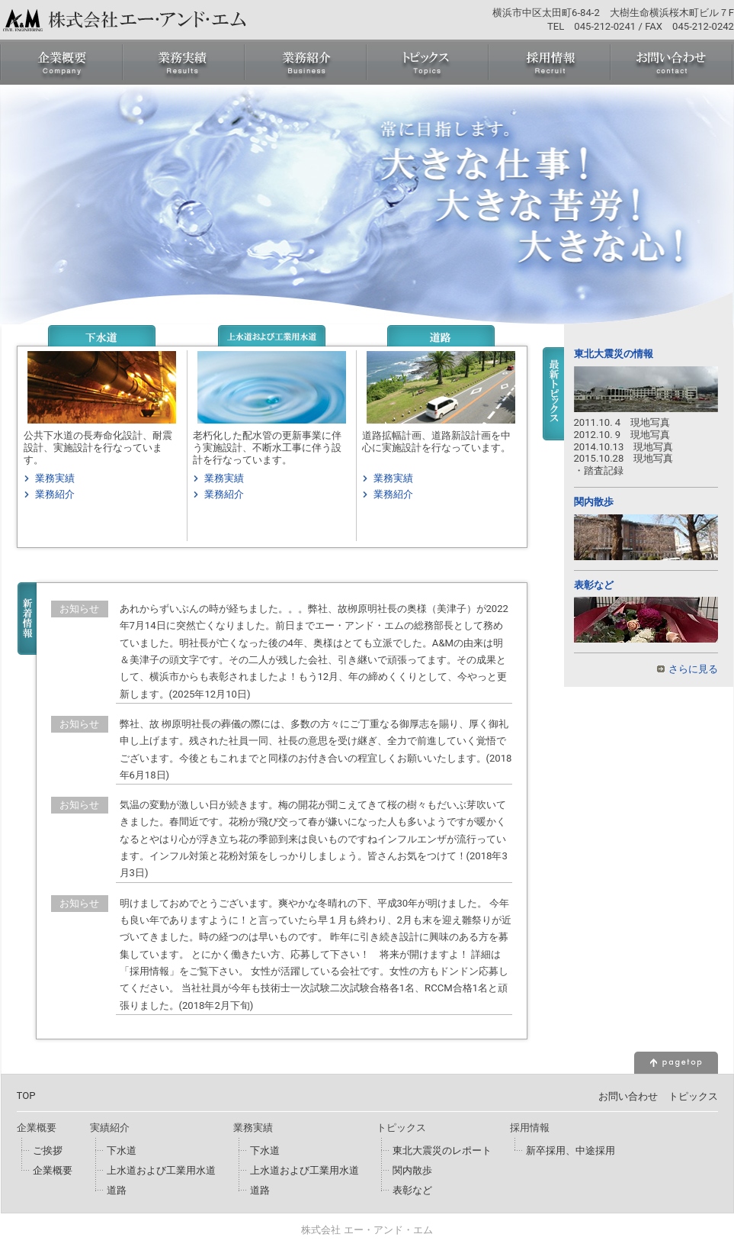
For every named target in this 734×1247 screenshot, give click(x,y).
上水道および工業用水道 (161, 1170)
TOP (26, 1095)
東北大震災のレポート (442, 1150)
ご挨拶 (48, 1150)
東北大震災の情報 (613, 353)
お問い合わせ (628, 1096)
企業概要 (52, 1170)
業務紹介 (55, 494)
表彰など (594, 585)
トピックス (693, 1096)
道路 (117, 1190)
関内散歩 (594, 502)
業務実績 (55, 478)
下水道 (121, 1150)
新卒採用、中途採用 (570, 1150)
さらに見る (693, 669)
